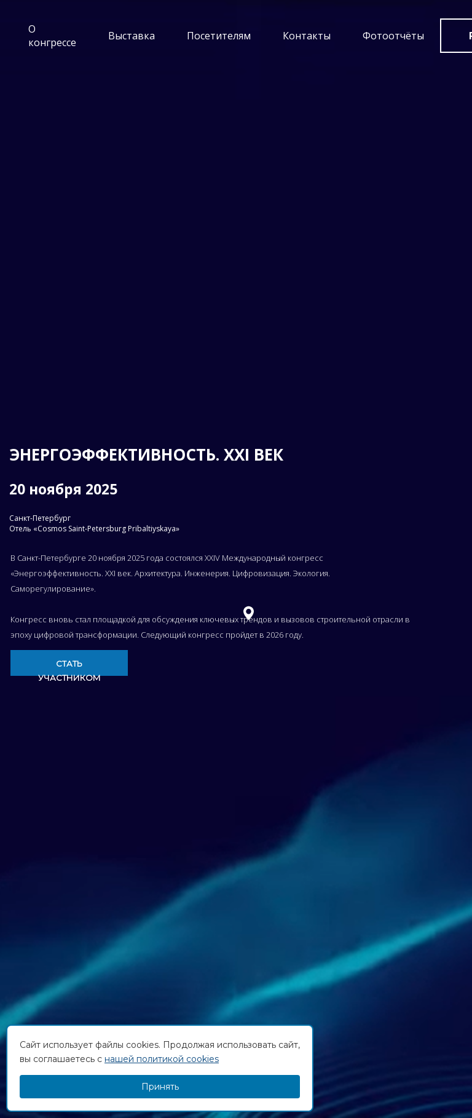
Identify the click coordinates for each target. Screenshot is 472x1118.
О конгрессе (52, 35)
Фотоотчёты (393, 35)
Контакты (307, 35)
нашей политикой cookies (161, 1058)
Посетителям (219, 35)
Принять (160, 1086)
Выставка (131, 35)
